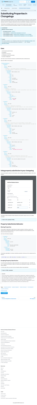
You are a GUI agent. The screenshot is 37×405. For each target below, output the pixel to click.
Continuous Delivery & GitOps (6, 336)
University (29, 4)
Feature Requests (4, 378)
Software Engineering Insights (6, 360)
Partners (2, 386)
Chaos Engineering (4, 354)
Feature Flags (3, 339)
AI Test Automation (4, 362)
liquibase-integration (15, 287)
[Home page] (2, 8)
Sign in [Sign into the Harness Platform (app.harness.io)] (28, 1)
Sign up (2, 368)
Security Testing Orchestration (6, 350)
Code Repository (4, 333)
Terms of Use (3, 393)
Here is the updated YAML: (8, 219)
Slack (2, 369)
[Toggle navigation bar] (2, 1)
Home (3, 4)
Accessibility (3, 396)
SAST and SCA (3, 353)
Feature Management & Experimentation (8, 340)
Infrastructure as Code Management (7, 337)
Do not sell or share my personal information (9, 398)
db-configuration (30, 287)
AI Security (3, 344)
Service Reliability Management (6, 357)
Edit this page (4, 290)
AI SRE (2, 356)
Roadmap (20, 4)
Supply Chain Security (5, 351)
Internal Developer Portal (5, 359)
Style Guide (3, 388)
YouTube (2, 372)
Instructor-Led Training (5, 385)
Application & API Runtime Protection (7, 347)
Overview (2, 331)
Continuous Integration (5, 334)
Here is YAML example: (7, 270)
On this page (4, 10)
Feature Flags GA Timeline (5, 380)
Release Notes (25, 5)
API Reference (15, 5)
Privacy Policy (3, 395)
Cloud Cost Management (5, 342)
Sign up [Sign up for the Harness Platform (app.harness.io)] (33, 1)
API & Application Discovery (6, 345)
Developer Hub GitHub (5, 374)
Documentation (9, 4)
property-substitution (4, 288)
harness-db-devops (23, 287)
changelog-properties (7, 287)
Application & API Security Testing (7, 348)
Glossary (34, 4)
